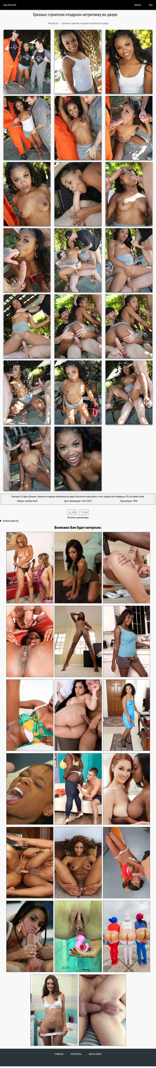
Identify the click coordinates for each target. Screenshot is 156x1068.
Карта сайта (95, 1054)
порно (137, 5)
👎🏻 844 (84, 512)
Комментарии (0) (11, 520)
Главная (59, 1054)
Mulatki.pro (9, 5)
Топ (151, 5)
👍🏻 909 (72, 512)
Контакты (76, 1054)
